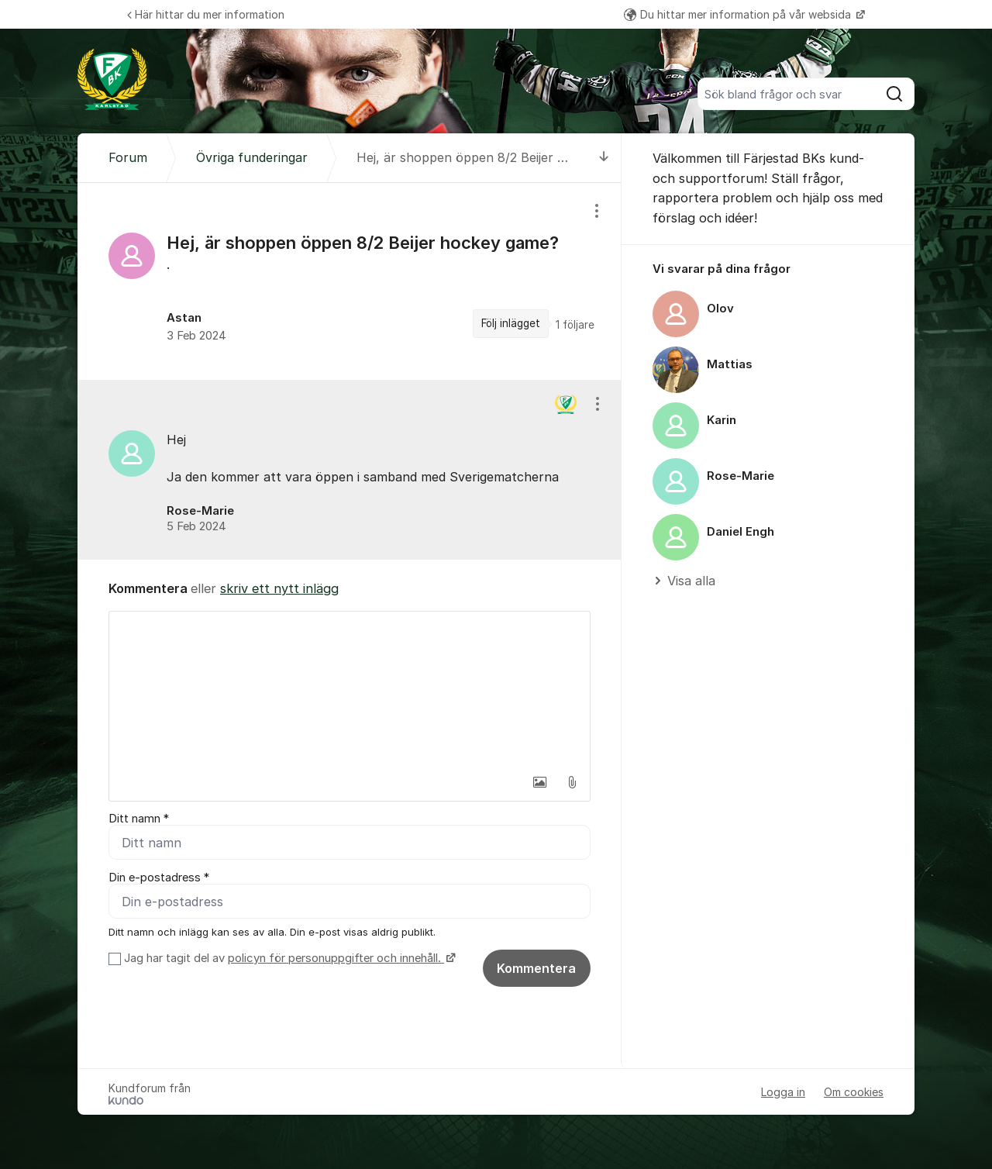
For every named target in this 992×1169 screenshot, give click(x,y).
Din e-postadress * (158, 878)
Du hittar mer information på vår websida (739, 14)
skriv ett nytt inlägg (279, 588)
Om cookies (854, 1091)
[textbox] (349, 689)
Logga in (783, 1091)
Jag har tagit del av (288, 958)
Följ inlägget (510, 323)
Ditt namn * (138, 819)
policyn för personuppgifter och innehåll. (336, 958)
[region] (350, 281)
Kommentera (536, 968)
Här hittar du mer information (205, 14)
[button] (539, 782)
